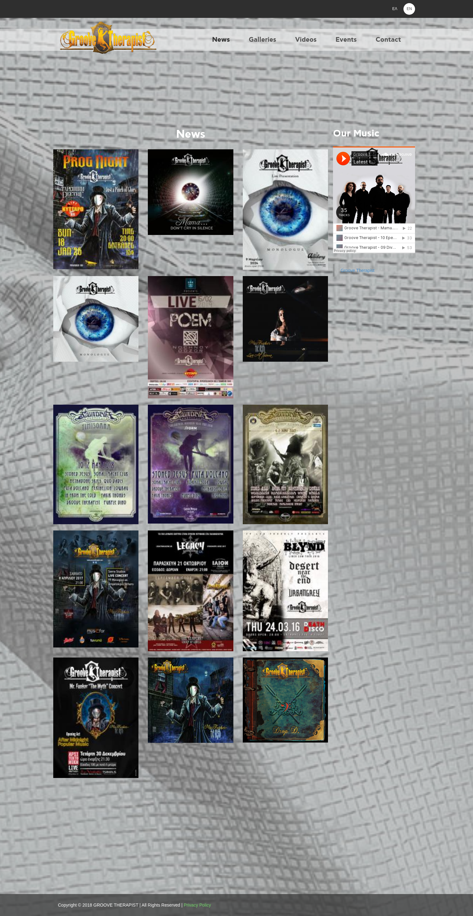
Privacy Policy (197, 905)
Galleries (262, 39)
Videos (306, 39)
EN (409, 9)
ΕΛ (394, 9)
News (221, 39)
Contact (388, 39)
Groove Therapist (358, 270)
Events (346, 39)
